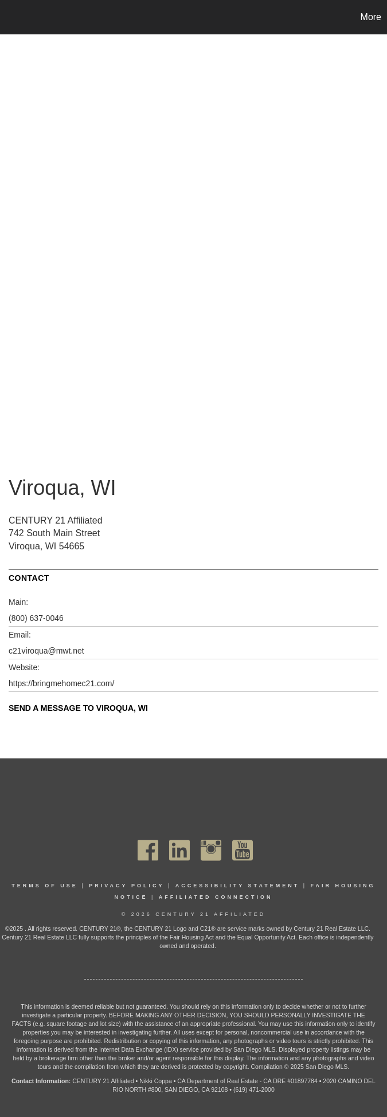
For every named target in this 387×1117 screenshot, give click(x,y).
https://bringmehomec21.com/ (61, 683)
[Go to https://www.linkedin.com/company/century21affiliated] (179, 850)
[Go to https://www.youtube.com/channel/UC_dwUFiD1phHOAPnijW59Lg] (242, 850)
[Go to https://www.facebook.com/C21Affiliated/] (148, 850)
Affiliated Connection (216, 897)
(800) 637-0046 (36, 618)
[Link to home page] (15, 17)
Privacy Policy (126, 885)
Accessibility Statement (237, 885)
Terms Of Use (44, 885)
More (371, 17)
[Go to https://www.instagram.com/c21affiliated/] (211, 850)
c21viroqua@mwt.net (46, 650)
